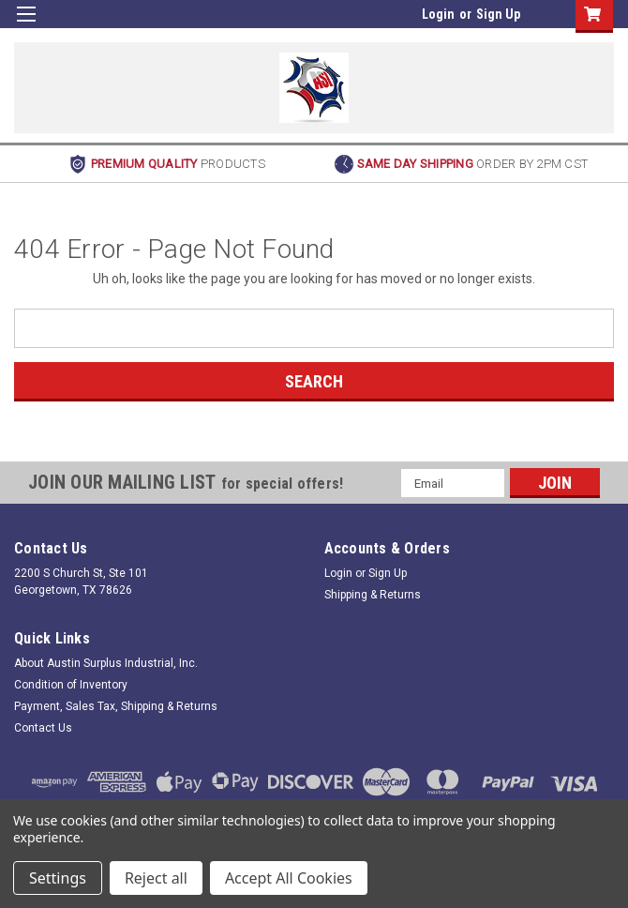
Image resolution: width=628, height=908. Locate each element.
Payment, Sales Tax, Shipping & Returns (115, 706)
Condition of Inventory (70, 684)
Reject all (156, 878)
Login (438, 14)
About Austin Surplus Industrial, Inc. (106, 663)
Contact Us (43, 727)
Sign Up (498, 14)
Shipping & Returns (372, 594)
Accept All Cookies (288, 878)
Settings (57, 878)
